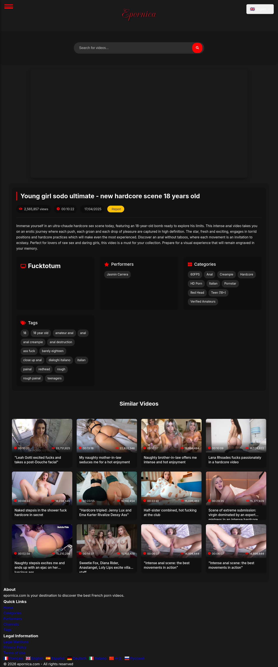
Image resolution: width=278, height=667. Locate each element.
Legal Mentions (15, 642)
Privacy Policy (14, 647)
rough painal (32, 378)
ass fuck (29, 351)
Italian (213, 283)
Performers (12, 618)
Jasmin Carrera (117, 274)
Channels (11, 624)
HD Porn (196, 283)
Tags (7, 630)
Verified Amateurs (202, 301)
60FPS (195, 274)
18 (24, 333)
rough (61, 369)
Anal (210, 274)
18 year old (40, 333)
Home (8, 607)
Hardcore (246, 274)
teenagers (54, 378)
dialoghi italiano (59, 360)
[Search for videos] (139, 47)
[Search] (197, 48)
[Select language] (260, 9)
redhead (44, 369)
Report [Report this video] (116, 209)
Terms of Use (14, 653)
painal (27, 369)
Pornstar (230, 283)
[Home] (139, 15)
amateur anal (64, 333)
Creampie (226, 274)
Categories (12, 613)
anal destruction (61, 342)
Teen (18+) (218, 292)
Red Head (197, 292)
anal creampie (33, 342)
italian (81, 360)
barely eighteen (53, 351)
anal (83, 333)
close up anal (32, 360)
